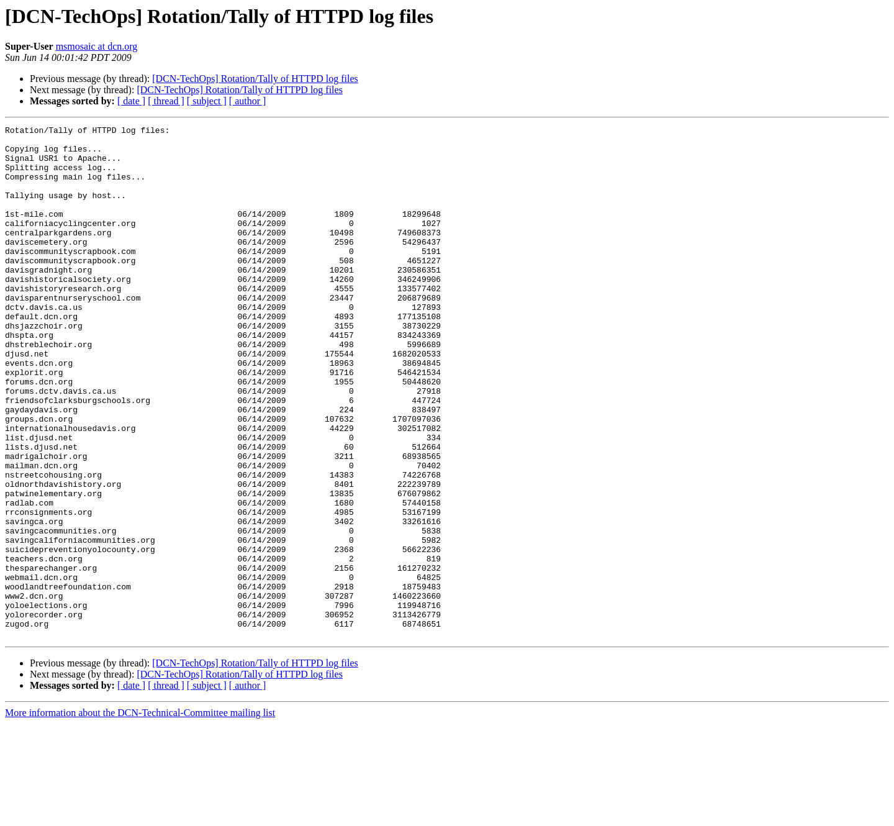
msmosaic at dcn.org (97, 46)
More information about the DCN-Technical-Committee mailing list (140, 815)
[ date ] (131, 101)
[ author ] (247, 101)
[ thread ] (166, 101)
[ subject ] (207, 101)
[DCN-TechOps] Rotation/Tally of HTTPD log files (255, 78)
